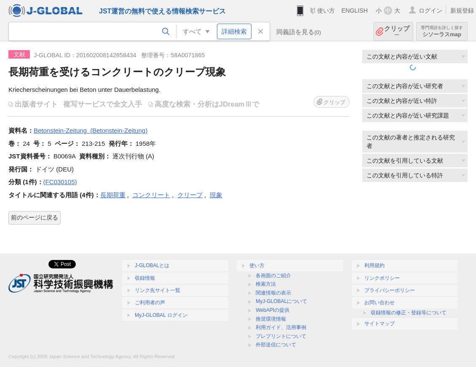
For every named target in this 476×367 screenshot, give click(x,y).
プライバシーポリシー (389, 290)
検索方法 (266, 284)
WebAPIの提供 (272, 310)
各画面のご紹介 (273, 276)
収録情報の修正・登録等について (409, 313)
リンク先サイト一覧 (157, 290)
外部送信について (276, 345)
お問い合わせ (379, 302)
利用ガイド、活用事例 (281, 327)
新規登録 (462, 10)
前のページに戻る (34, 217)
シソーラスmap (442, 31)
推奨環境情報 (271, 319)
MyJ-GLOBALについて (281, 301)
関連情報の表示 (273, 293)
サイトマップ (379, 324)
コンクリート (151, 194)
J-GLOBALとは (152, 265)
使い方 (326, 10)
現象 (216, 194)
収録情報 (145, 278)
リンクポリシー (382, 278)
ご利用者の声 (150, 302)
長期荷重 (113, 194)
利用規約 (374, 265)
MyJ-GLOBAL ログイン (161, 315)
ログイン (430, 10)
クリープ (190, 194)
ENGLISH (354, 10)
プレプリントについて (281, 336)
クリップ (396, 31)
